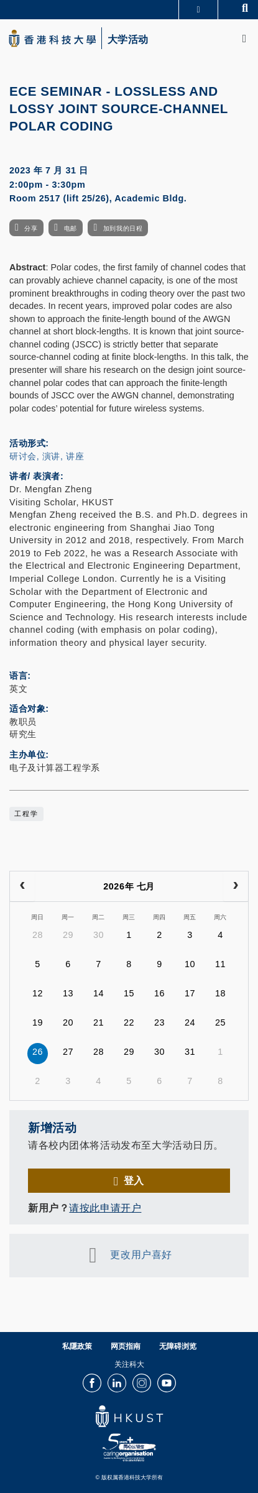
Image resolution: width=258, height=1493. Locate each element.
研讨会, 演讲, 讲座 (46, 456)
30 (98, 935)
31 (190, 1052)
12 (37, 993)
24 (190, 1022)
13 (68, 993)
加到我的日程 (122, 228)
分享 (30, 228)
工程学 (26, 813)
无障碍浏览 (177, 1346)
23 (159, 1022)
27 (68, 1052)
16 (159, 993)
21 (98, 1022)
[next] (235, 886)
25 (220, 1022)
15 (129, 993)
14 (98, 993)
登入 (134, 1180)
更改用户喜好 (141, 1254)
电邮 (70, 228)
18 (220, 993)
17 (190, 993)
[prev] (22, 886)
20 (68, 1022)
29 (68, 935)
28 (37, 935)
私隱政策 (77, 1346)
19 (37, 1022)
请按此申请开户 (105, 1207)
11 (220, 964)
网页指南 (126, 1346)
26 (37, 1052)
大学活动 (128, 40)
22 (129, 1022)
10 (190, 964)
